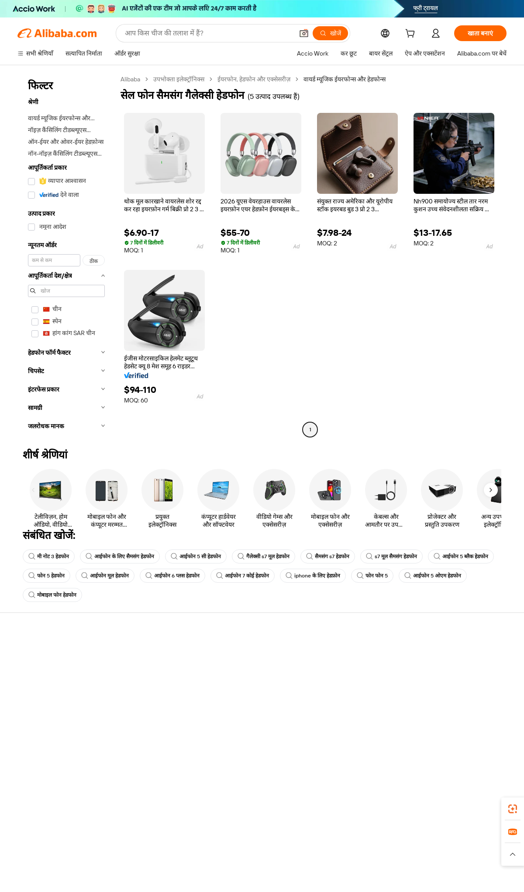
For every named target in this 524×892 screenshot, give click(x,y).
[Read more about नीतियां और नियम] (116, 858)
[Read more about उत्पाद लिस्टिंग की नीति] (204, 858)
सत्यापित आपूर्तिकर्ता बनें (346, 685)
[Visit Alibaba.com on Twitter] (449, 738)
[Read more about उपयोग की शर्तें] (352, 858)
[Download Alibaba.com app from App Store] (412, 806)
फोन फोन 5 (372, 575)
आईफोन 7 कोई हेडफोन (242, 575)
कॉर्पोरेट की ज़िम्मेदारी (442, 669)
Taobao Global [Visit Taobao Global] (310, 845)
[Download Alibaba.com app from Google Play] (477, 806)
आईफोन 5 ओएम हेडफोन (432, 575)
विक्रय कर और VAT (240, 685)
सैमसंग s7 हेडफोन (327, 556)
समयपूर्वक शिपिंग (137, 685)
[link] (512, 809)
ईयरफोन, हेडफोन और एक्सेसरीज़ (253, 79)
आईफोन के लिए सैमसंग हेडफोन (120, 556)
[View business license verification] (337, 875)
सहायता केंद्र (30, 652)
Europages (400, 845)
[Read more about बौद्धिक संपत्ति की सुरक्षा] (262, 858)
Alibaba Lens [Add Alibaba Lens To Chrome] (52, 806)
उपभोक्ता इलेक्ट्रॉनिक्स (178, 79)
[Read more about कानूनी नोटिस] (157, 858)
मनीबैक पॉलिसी (135, 669)
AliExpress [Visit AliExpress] (126, 845)
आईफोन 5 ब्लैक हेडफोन (461, 556)
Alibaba (130, 79)
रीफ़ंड (23, 702)
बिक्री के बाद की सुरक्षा (142, 702)
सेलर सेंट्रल (330, 669)
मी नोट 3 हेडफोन (48, 556)
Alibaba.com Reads (244, 702)
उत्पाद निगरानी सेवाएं (141, 719)
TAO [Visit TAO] (342, 845)
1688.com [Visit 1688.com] (160, 845)
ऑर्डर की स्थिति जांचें (40, 685)
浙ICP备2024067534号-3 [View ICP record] (473, 875)
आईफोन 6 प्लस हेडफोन (172, 575)
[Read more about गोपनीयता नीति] (312, 858)
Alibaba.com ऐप (271, 806)
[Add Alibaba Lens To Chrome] (126, 806)
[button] (304, 33)
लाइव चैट (27, 669)
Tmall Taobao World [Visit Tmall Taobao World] (207, 845)
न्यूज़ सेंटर (429, 685)
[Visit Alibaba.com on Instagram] (462, 738)
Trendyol (367, 845)
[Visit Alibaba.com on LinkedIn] (436, 738)
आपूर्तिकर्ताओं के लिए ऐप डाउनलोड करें (362, 719)
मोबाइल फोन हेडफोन (52, 594)
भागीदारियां (332, 702)
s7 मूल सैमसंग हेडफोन (391, 556)
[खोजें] (330, 33)
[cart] (411, 34)
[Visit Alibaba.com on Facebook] (423, 738)
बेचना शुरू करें (335, 652)
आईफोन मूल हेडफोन (105, 575)
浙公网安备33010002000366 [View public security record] (386, 875)
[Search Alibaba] (208, 33)
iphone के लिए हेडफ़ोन (313, 575)
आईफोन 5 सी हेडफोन (196, 556)
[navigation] (66, 255)
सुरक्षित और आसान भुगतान (148, 652)
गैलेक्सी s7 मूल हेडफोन (264, 556)
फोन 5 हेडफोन (46, 575)
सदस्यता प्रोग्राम (235, 669)
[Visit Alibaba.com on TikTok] (489, 738)
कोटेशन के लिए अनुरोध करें (248, 652)
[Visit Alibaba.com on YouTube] (475, 738)
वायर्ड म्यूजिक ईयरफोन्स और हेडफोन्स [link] (344, 79)
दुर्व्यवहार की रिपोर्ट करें (42, 719)
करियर (426, 702)
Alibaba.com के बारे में (445, 652)
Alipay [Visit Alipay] (249, 845)
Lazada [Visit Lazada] (274, 845)
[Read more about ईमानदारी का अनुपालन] (401, 858)
